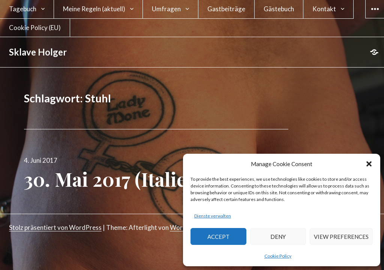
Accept (218, 236)
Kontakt (324, 9)
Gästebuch (279, 9)
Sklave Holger (38, 51)
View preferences (341, 236)
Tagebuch (22, 9)
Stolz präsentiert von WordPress (55, 227)
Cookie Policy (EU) (35, 28)
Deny (278, 236)
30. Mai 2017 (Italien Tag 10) (144, 179)
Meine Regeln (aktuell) (94, 9)
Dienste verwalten (212, 216)
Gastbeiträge (226, 9)
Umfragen (166, 9)
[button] (369, 164)
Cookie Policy (277, 256)
